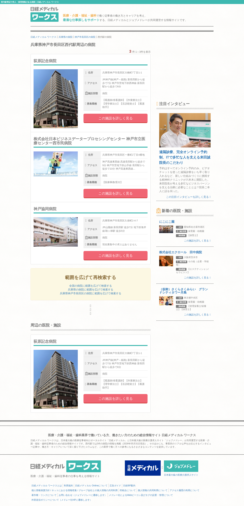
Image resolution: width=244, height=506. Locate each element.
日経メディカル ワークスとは (46, 485)
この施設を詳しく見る (115, 118)
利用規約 (68, 485)
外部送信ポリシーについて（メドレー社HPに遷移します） (61, 500)
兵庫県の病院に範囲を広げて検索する (90, 289)
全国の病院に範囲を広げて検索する (90, 285)
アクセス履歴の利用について (184, 490)
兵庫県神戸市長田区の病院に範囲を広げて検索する (90, 293)
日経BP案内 (129, 485)
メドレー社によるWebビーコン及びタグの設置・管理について (141, 495)
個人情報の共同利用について (153, 490)
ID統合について (128, 490)
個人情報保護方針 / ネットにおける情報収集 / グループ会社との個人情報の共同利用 (74, 490)
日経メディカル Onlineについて (91, 485)
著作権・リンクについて (44, 495)
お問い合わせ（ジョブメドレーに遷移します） (83, 495)
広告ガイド (115, 485)
